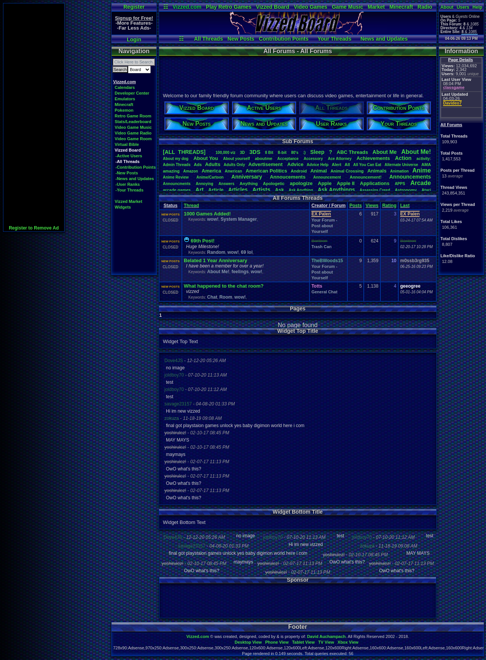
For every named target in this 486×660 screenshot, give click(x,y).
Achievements (373, 158)
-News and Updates (134, 178)
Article (215, 190)
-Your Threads (129, 190)
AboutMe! (416, 152)
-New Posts (126, 173)
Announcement (327, 177)
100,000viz (225, 152)
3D (242, 152)
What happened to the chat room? (224, 286)
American (233, 171)
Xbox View (348, 642)
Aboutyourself (236, 159)
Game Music (347, 7)
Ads (198, 164)
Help (477, 7)
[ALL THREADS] (184, 152)
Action (403, 158)
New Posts (240, 39)
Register (134, 7)
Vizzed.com (186, 7)
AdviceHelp (317, 165)
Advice (295, 164)
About (447, 7)
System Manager (239, 219)
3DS (254, 152)
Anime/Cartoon (210, 177)
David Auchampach (326, 636)
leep (317, 152)
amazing (171, 171)
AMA (426, 164)
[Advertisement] (33, 117)
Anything (249, 183)
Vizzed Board (272, 7)
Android (299, 171)
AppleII (346, 183)
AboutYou (205, 158)
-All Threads (127, 161)
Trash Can (321, 246)
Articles (238, 190)
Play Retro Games (228, 7)
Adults (212, 164)
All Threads (208, 39)
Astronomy (406, 190)
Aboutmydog (175, 159)
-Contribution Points (135, 167)
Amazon (190, 171)
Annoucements (288, 177)
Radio (425, 7)
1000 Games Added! (207, 214)
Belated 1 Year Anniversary (215, 260)
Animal (318, 171)
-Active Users (128, 156)
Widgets (123, 207)
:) (304, 152)
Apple (324, 183)
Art (200, 189)
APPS (400, 184)
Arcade (420, 183)
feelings (240, 271)
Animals (377, 171)
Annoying (204, 184)
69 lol (247, 252)
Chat (212, 297)
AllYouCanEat (367, 165)
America (211, 171)
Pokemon (124, 110)
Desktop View (248, 642)
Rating (389, 205)
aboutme (263, 158)
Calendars (125, 87)
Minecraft (401, 7)
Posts (355, 205)
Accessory (313, 159)
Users (463, 7)
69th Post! (203, 241)
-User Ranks (127, 184)
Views (372, 205)
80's (294, 152)
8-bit (282, 152)
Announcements (410, 177)
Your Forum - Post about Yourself (324, 226)
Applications (375, 183)
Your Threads (334, 39)
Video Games (310, 7)
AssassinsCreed (375, 190)
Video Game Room (133, 138)
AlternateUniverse (401, 165)
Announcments (177, 184)
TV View (326, 642)
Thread (191, 205)
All (347, 164)
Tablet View (303, 642)
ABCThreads (352, 152)
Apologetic (274, 183)
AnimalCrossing (346, 171)
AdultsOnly (234, 165)
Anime (421, 170)
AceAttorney (339, 159)
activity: (424, 159)
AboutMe (384, 152)
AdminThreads (177, 165)
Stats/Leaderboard (133, 121)
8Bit (269, 152)
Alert (336, 164)
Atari (426, 190)
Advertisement (266, 164)
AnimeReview (176, 177)
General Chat (324, 292)
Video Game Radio (133, 133)
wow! (212, 219)
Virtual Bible (127, 144)
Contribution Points (284, 39)
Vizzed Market (128, 201)
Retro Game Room (133, 116)
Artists (261, 189)
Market (376, 7)
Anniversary (246, 177)
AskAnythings (336, 190)
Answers (227, 184)
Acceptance (287, 159)
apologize (301, 183)
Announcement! (366, 177)
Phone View (277, 642)
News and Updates (383, 39)
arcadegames (177, 190)
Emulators (125, 99)
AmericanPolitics (266, 171)
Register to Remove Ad (34, 228)
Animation (399, 171)
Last (405, 205)
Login (134, 39)
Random (216, 252)
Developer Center (132, 93)
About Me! (218, 271)
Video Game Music (133, 127)
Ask (279, 190)
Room (225, 297)
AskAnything (301, 190)
